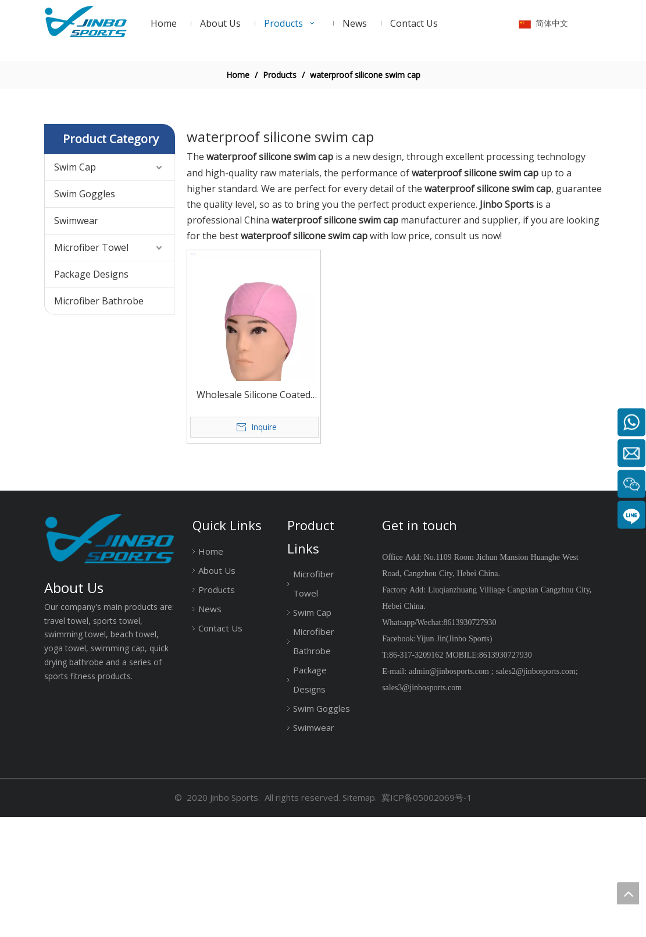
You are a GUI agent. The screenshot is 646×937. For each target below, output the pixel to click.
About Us (216, 690)
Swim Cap (75, 287)
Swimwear (76, 340)
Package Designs (91, 394)
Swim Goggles (84, 313)
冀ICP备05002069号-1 (426, 918)
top (628, 893)
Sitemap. (359, 918)
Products (216, 709)
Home (210, 671)
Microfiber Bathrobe (99, 420)
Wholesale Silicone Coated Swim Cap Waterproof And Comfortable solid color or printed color (253, 515)
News (210, 728)
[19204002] (323, 114)
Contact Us (220, 748)
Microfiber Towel (91, 367)
